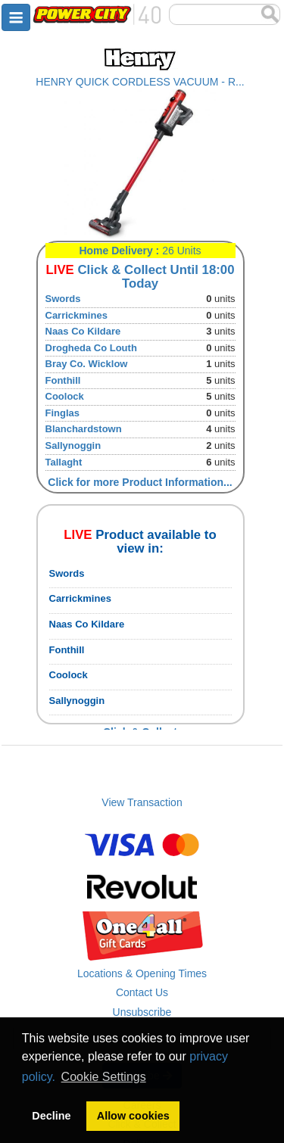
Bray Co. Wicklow (86, 363)
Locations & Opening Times (142, 973)
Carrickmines (76, 315)
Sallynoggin (73, 445)
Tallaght (64, 462)
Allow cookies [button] (133, 1116)
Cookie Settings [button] (103, 1076)
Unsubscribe (142, 1012)
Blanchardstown (83, 428)
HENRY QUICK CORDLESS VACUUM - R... (140, 82)
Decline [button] (51, 1116)
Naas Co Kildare (83, 331)
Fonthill (63, 380)
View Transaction (141, 802)
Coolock (64, 396)
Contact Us (142, 992)
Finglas (62, 413)
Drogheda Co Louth (91, 347)
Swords (63, 298)
